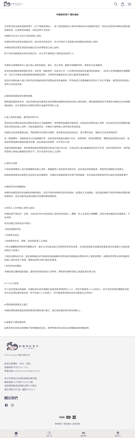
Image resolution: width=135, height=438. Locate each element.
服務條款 (58, 424)
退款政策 (76, 424)
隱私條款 (67, 424)
